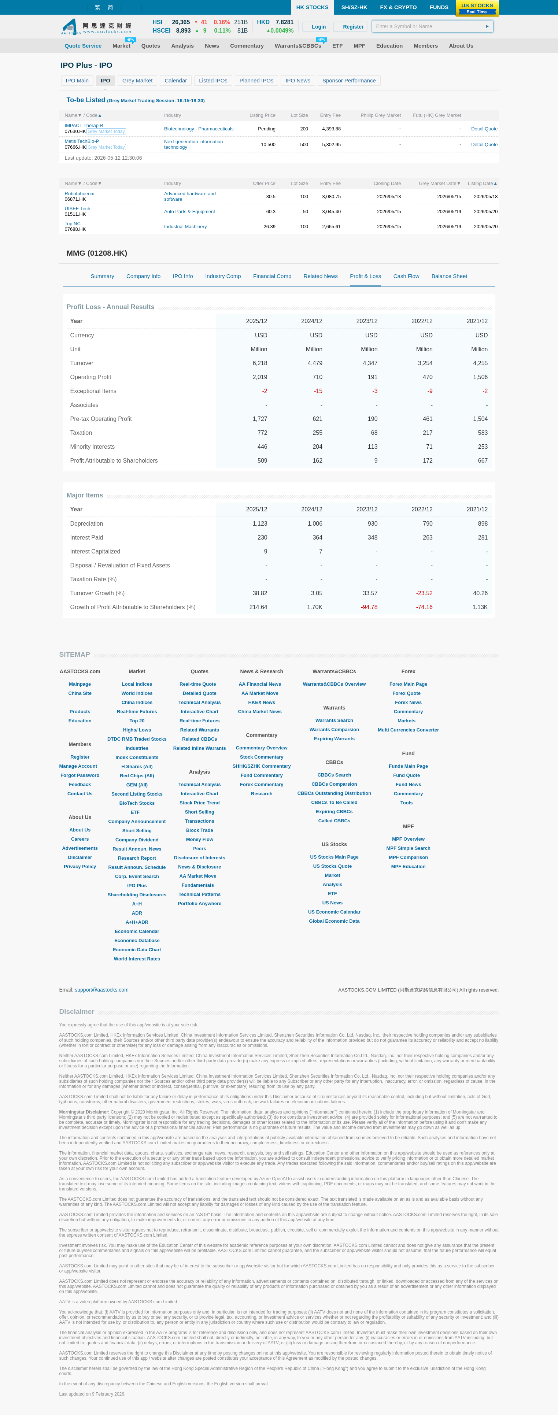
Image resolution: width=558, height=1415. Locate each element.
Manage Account (80, 766)
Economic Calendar (137, 931)
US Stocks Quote (334, 866)
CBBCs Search (334, 775)
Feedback (80, 784)
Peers (199, 848)
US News (334, 902)
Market (334, 875)
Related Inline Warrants (199, 748)
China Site (80, 693)
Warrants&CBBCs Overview (334, 684)
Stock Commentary (261, 757)
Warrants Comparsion (334, 729)
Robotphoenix (79, 193)
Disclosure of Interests (199, 857)
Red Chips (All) (137, 775)
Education (80, 720)
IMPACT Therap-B (84, 125)
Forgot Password (79, 775)
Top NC (73, 223)
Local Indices (137, 684)
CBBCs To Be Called (334, 802)
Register (79, 757)
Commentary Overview (262, 748)
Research (262, 793)
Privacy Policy (80, 866)
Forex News (408, 702)
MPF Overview (408, 839)
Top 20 (136, 720)
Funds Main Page (408, 766)
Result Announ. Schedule (137, 867)
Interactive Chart (200, 711)
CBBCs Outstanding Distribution (335, 793)
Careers (80, 839)
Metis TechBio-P (82, 141)
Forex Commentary (261, 784)
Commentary (408, 711)
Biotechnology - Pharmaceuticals (198, 129)
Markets (408, 720)
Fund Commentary (262, 775)
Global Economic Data (334, 921)
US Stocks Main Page (334, 857)
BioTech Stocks (137, 803)
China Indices (137, 702)
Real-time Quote (200, 684)
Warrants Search (334, 720)
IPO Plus (137, 885)
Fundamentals (200, 885)
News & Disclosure (199, 867)
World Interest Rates (137, 959)
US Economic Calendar (334, 912)
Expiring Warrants (334, 738)
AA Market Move (200, 876)
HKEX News (261, 702)
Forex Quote (408, 693)
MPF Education (408, 866)
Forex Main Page (408, 684)
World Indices (136, 693)
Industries (137, 748)
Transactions (199, 821)
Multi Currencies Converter (408, 730)
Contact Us (80, 793)
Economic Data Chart (137, 949)
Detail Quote (484, 129)
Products (80, 711)
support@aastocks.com (102, 990)
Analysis (334, 884)
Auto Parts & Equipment (189, 211)
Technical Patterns (200, 894)
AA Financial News (262, 684)
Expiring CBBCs (334, 811)
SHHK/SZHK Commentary (262, 766)
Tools (408, 802)
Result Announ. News (136, 849)
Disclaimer (80, 857)
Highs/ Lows (137, 730)
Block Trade (199, 830)
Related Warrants (199, 730)
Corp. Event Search (137, 876)
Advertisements (80, 848)
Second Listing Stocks (136, 794)
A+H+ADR (137, 922)
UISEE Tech (77, 208)
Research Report (137, 858)
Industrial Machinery (185, 226)
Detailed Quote (200, 693)
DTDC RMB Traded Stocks (137, 739)
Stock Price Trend (200, 802)
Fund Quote (408, 775)
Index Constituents (136, 757)
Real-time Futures (137, 711)
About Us (79, 830)
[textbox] (432, 26)
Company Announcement (137, 821)
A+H (137, 904)
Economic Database (137, 940)
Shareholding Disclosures (137, 894)
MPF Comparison (408, 857)
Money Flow (199, 839)
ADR (137, 913)
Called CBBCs (334, 820)
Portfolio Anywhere (199, 903)
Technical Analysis (199, 702)
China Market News (261, 711)
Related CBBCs (199, 739)
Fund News (408, 784)
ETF (137, 812)
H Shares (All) (136, 766)
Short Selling (137, 830)
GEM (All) (137, 785)
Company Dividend (137, 839)
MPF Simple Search (408, 848)
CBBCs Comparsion (334, 784)
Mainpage (80, 684)
